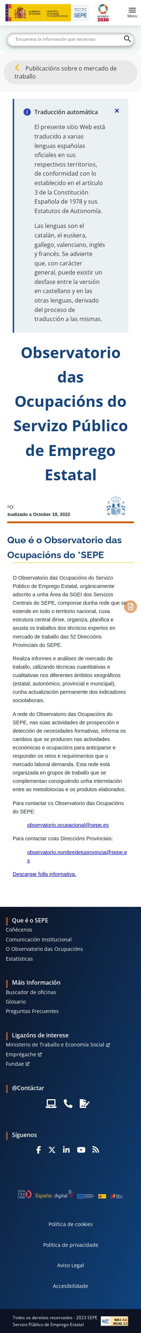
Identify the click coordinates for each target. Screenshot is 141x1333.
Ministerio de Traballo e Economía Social (55, 1044)
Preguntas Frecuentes (32, 1011)
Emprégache (21, 1054)
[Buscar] (70, 39)
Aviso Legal (70, 1265)
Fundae (15, 1063)
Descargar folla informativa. (44, 874)
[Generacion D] (70, 1194)
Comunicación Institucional (39, 939)
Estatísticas (19, 958)
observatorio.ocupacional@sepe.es (68, 825)
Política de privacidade (70, 1244)
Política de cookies (71, 1224)
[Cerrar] (117, 110)
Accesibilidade (70, 1285)
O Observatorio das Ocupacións (44, 948)
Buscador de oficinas (31, 992)
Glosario (16, 1001)
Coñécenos (19, 929)
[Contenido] (130, 606)
